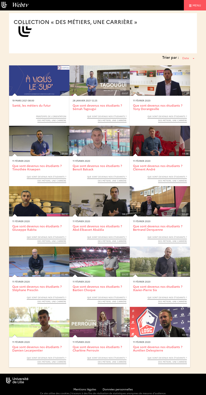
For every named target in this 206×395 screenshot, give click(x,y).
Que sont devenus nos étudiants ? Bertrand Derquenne (157, 228)
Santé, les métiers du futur (31, 105)
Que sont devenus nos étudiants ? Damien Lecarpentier (37, 348)
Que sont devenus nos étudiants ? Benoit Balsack (97, 167)
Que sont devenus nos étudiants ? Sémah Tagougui (97, 107)
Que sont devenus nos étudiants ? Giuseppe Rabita (37, 228)
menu (197, 5)
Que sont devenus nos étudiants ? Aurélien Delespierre (157, 348)
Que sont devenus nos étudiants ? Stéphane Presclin (37, 288)
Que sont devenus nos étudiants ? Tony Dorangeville (157, 107)
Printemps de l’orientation (51, 116)
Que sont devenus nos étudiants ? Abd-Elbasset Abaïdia (97, 228)
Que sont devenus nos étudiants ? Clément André (157, 167)
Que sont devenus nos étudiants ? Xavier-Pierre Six (157, 288)
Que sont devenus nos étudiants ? (107, 116)
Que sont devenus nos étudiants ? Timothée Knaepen (37, 167)
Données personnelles (118, 389)
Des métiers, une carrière (51, 120)
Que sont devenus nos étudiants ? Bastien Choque (97, 288)
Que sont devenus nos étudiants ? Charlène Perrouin (97, 348)
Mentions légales (84, 389)
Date (188, 58)
